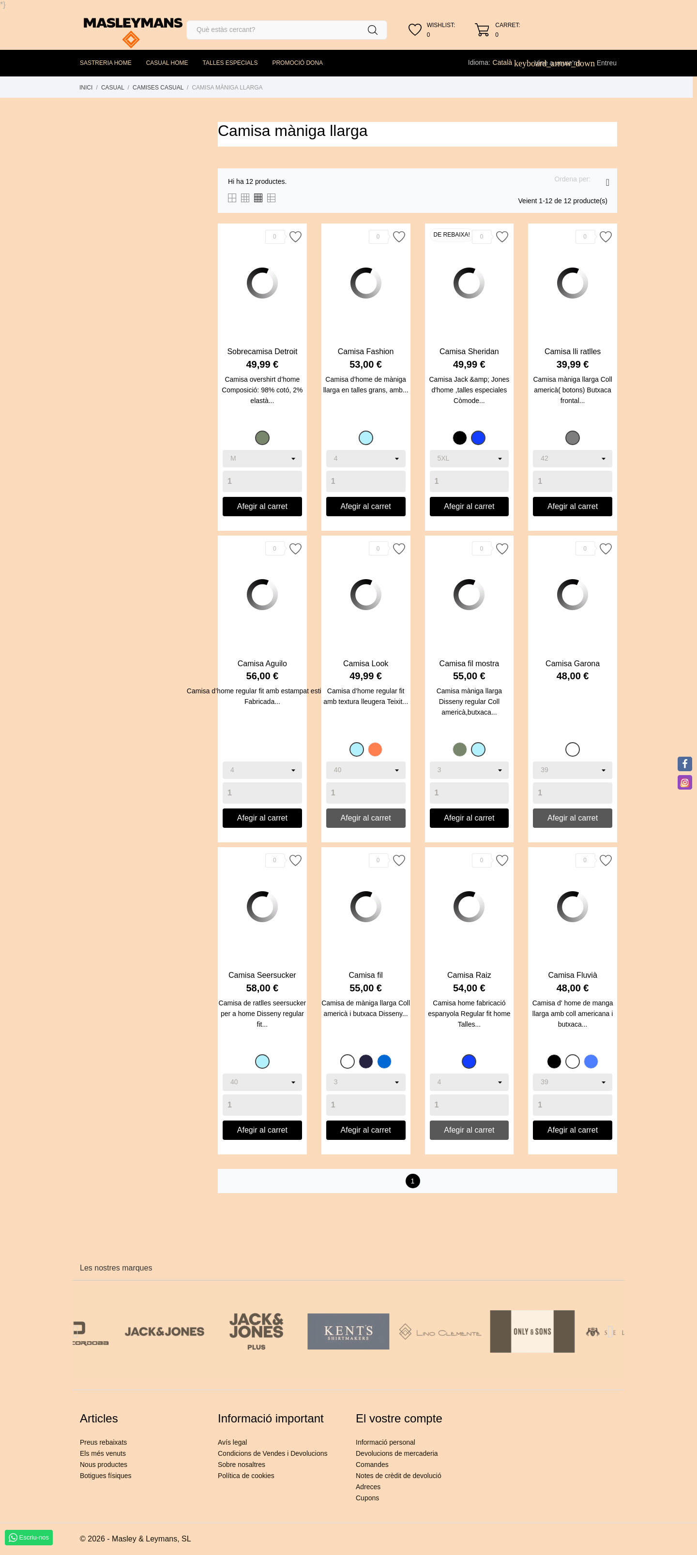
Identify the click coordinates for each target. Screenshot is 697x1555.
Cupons (367, 1498)
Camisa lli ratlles (573, 351)
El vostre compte (399, 1418)
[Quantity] (262, 481)
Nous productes (103, 1464)
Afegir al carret (262, 506)
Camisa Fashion (366, 351)
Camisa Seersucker (262, 975)
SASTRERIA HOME (106, 63)
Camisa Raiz (469, 975)
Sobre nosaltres (241, 1464)
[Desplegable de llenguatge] (508, 62)
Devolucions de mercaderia (397, 1453)
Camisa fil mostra (469, 663)
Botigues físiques (106, 1476)
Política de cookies (246, 1476)
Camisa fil (366, 975)
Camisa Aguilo (262, 663)
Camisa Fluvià (572, 975)
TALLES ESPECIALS (230, 63)
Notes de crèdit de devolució (398, 1476)
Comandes (372, 1464)
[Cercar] (286, 30)
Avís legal (232, 1442)
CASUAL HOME (167, 63)
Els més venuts (103, 1453)
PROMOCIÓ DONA (297, 63)
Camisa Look (365, 663)
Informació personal (385, 1442)
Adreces (368, 1487)
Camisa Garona (572, 663)
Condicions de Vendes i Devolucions (272, 1453)
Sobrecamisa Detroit (262, 351)
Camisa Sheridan (469, 351)
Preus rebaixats (103, 1442)
